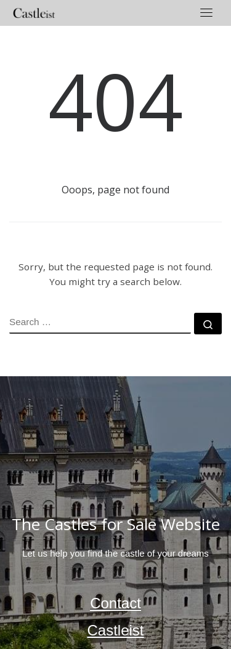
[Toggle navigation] (206, 12)
